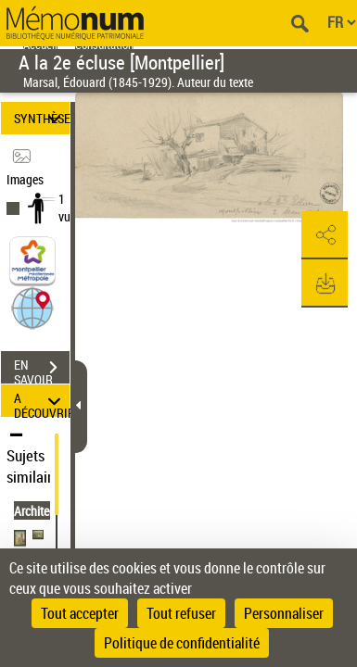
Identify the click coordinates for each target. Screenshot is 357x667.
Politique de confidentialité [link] (182, 643)
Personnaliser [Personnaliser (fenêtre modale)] (284, 613)
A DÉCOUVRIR (42, 400)
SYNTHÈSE (42, 118)
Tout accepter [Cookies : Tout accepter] (80, 613)
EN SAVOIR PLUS (42, 369)
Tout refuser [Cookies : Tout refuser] (181, 613)
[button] (32, 307)
